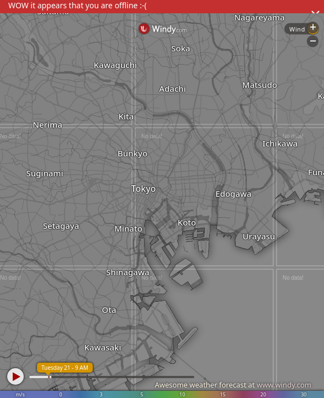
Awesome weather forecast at (233, 385)
